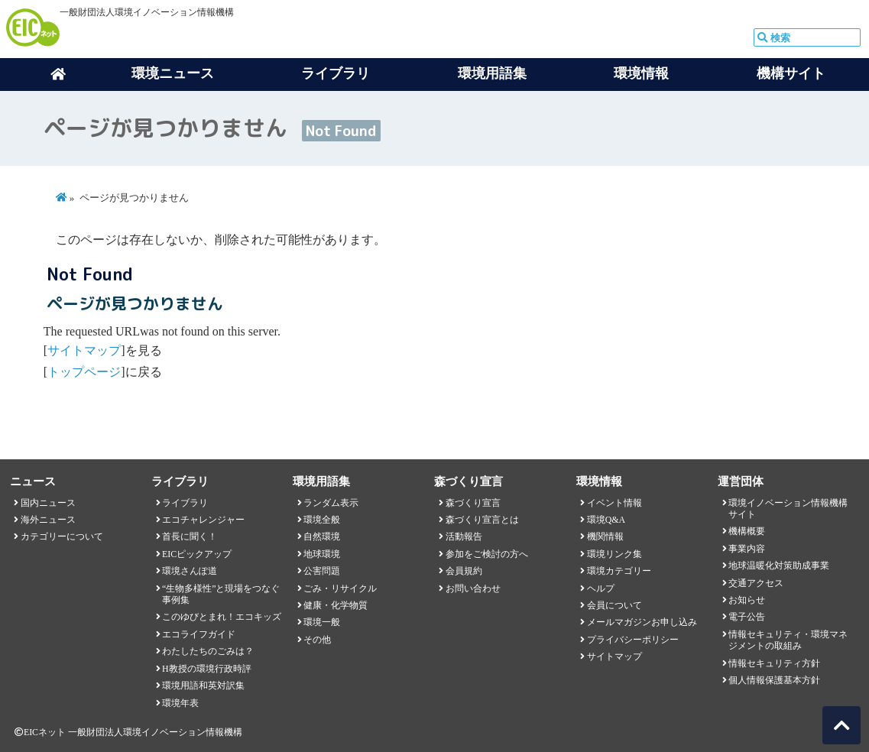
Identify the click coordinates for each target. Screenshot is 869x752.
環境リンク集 (614, 554)
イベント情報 (614, 503)
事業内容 (746, 548)
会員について (614, 605)
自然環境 (321, 536)
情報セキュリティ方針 (774, 663)
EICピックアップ (197, 554)
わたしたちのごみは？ (208, 651)
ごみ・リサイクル (340, 588)
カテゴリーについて (62, 536)
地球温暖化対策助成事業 (778, 565)
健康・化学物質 (335, 605)
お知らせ (746, 600)
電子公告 (746, 616)
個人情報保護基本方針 (774, 680)
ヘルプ (600, 588)
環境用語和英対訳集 (203, 685)
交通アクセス (755, 583)
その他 (317, 639)
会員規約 (464, 571)
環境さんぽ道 (189, 571)
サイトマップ (84, 350)
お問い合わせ (473, 588)
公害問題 (321, 571)
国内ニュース (48, 503)
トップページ (84, 371)
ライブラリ (185, 503)
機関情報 (605, 536)
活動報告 (464, 536)
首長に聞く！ (189, 536)
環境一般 (321, 622)
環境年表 (180, 703)
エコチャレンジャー (203, 519)
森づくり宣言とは (482, 519)
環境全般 (321, 519)
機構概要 (746, 531)
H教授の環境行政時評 (206, 668)
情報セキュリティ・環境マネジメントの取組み (788, 640)
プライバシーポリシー (633, 639)
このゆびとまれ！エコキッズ (221, 616)
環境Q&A (606, 519)
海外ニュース (48, 519)
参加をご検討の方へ (487, 554)
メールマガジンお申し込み (642, 622)
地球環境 (321, 554)
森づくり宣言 (473, 503)
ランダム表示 (330, 503)
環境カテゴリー (619, 571)
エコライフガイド (198, 634)
